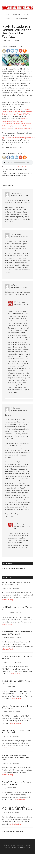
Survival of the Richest (14, 112)
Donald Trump (6, 175)
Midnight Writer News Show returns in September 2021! (17, 583)
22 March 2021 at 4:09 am (19, 237)
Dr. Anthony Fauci (15, 175)
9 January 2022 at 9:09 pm (19, 410)
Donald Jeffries (27, 173)
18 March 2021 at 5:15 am (19, 195)
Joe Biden (24, 175)
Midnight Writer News (17, 8)
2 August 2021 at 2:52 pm (19, 287)
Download (25, 167)
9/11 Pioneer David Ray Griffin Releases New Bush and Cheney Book (16, 757)
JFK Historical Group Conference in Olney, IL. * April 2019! (17, 633)
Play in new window (14, 167)
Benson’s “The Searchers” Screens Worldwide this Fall (17, 783)
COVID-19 (20, 173)
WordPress (21, 847)
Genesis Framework (11, 847)
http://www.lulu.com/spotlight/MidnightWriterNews (18, 138)
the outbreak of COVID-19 (23, 128)
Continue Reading (7, 600)
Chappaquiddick (7, 123)
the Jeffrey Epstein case (12, 126)
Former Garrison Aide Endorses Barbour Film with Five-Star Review (17, 808)
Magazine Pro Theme (22, 845)
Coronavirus (12, 173)
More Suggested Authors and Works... (14, 568)
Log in (28, 847)
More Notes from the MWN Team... (13, 831)
